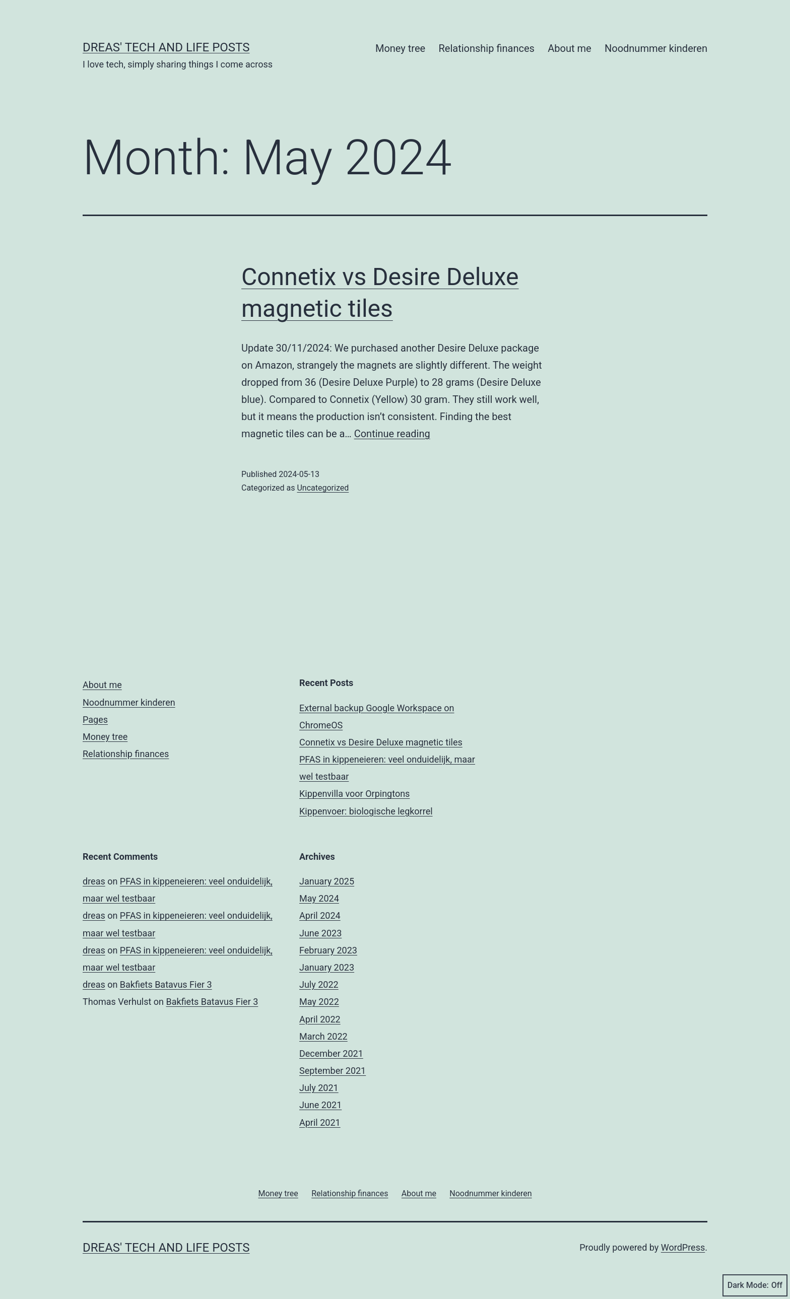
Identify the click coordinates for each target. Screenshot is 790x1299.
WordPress (683, 1247)
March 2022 (323, 1036)
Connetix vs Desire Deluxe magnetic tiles (381, 742)
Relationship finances (486, 48)
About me (569, 48)
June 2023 (320, 933)
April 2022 (320, 1019)
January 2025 (326, 881)
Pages (95, 719)
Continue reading (392, 434)
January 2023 (326, 967)
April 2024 (320, 915)
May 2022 (319, 1001)
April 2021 (320, 1122)
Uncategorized (323, 488)
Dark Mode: (755, 1285)
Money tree (400, 48)
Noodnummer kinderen (656, 48)
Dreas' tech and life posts (166, 47)
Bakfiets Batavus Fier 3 (166, 984)
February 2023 (328, 950)
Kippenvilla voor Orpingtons (354, 793)
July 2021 (319, 1087)
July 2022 (319, 984)
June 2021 (320, 1105)
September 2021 (332, 1070)
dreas (94, 881)
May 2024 (319, 898)
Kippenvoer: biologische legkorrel (366, 811)
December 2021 (331, 1053)
